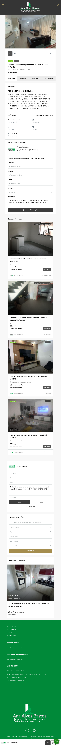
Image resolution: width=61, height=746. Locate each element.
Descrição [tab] (11, 83)
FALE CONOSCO (11, 637)
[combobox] (30, 197)
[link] (30, 243)
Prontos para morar (45, 228)
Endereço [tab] (23, 83)
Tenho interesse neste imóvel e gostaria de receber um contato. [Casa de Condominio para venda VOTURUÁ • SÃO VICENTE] (30, 207)
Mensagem (11, 201)
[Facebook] (27, 732)
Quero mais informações (30, 214)
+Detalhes (47, 274)
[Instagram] (33, 732)
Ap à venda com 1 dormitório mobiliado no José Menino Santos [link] (29, 608)
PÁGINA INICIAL (11, 628)
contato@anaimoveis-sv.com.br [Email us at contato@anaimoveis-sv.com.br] (18, 682)
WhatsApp (35, 154)
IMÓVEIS (9, 634)
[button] (51, 58)
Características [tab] (48, 83)
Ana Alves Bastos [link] (18, 280)
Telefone (10, 176)
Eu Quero (10, 193)
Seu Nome (11, 167)
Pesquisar (30, 555)
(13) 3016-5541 (23, 154)
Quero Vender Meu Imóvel (14, 650)
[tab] (10, 58)
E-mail (10, 184)
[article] (30, 594)
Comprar (16, 65)
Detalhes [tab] (35, 83)
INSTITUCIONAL (11, 631)
